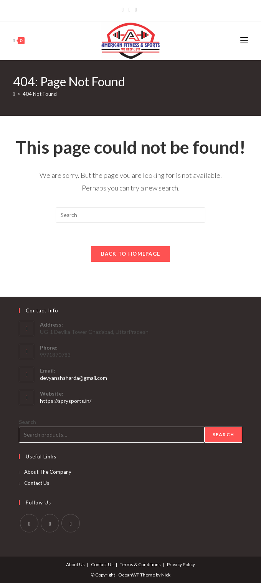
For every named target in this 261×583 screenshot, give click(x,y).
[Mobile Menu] (244, 40)
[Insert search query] (130, 215)
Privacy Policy (181, 564)
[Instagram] (129, 9)
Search (27, 422)
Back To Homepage (130, 254)
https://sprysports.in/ (65, 400)
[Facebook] (124, 9)
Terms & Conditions (140, 564)
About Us (75, 564)
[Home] (14, 94)
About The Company (47, 472)
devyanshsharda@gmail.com (73, 377)
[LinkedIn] (136, 9)
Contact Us (36, 483)
